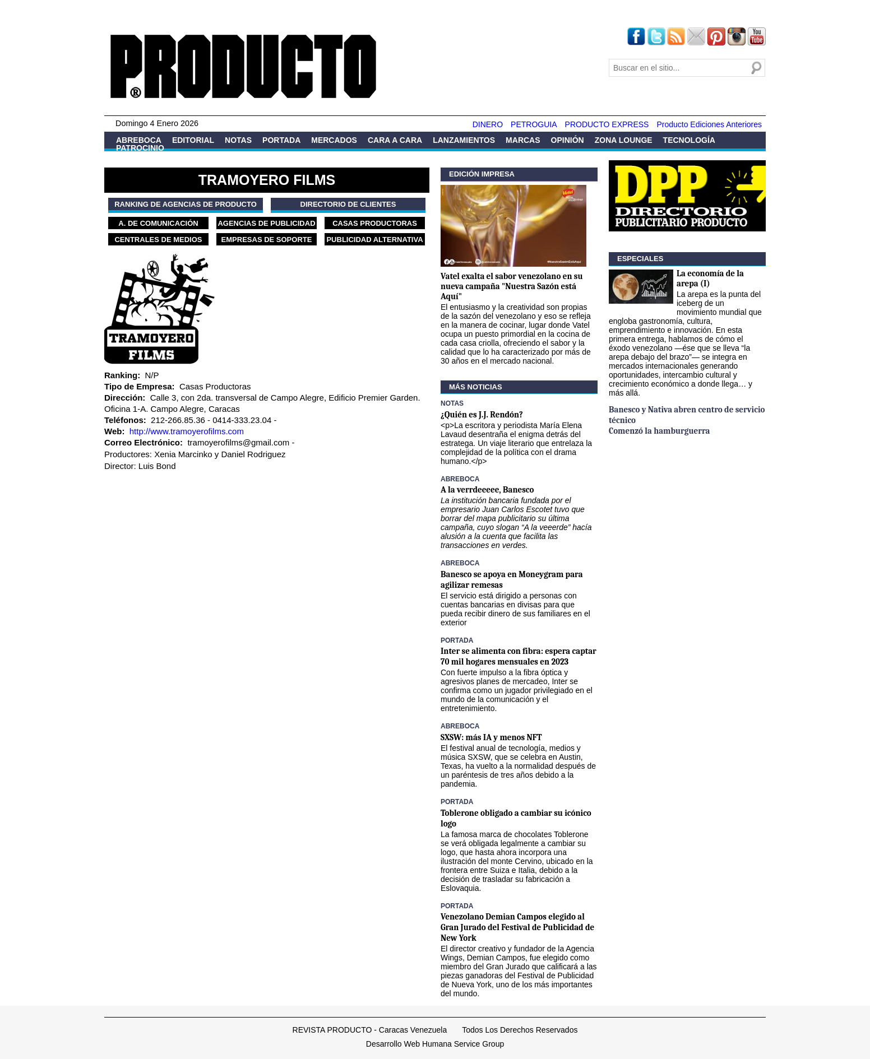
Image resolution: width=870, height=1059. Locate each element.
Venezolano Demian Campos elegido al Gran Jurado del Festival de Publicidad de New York (517, 927)
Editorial (193, 140)
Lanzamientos (464, 140)
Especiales (640, 258)
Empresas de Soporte (266, 239)
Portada (281, 140)
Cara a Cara (395, 140)
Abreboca (138, 140)
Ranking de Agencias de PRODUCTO (185, 204)
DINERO (488, 124)
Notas (238, 140)
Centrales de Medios (158, 239)
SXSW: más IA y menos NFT (491, 737)
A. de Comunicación (158, 223)
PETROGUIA (534, 124)
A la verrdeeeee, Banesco (487, 490)
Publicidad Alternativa (374, 239)
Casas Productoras (374, 223)
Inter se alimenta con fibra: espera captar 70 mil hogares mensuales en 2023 (518, 656)
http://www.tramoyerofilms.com (186, 431)
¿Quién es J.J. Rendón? (482, 415)
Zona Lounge (623, 140)
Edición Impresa (482, 174)
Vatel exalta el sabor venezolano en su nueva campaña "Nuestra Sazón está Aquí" (512, 286)
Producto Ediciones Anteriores (709, 124)
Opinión (567, 140)
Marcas (523, 140)
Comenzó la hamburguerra (659, 431)
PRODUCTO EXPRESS (607, 124)
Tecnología (689, 140)
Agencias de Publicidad (266, 223)
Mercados (334, 140)
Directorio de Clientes (348, 204)
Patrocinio (140, 148)
